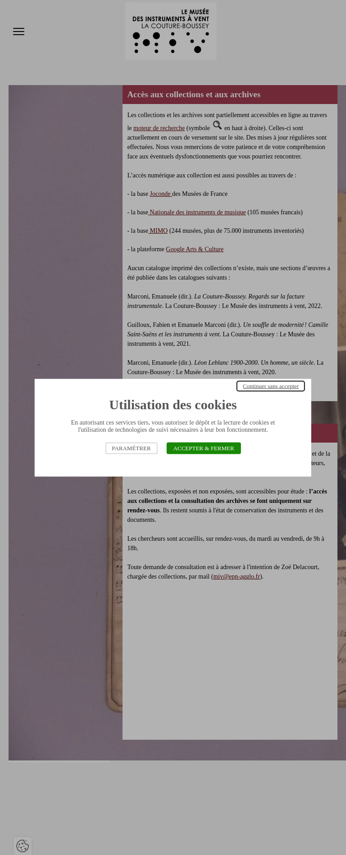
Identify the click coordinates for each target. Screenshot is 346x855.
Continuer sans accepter (271, 385)
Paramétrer (131, 447)
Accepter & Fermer (203, 447)
